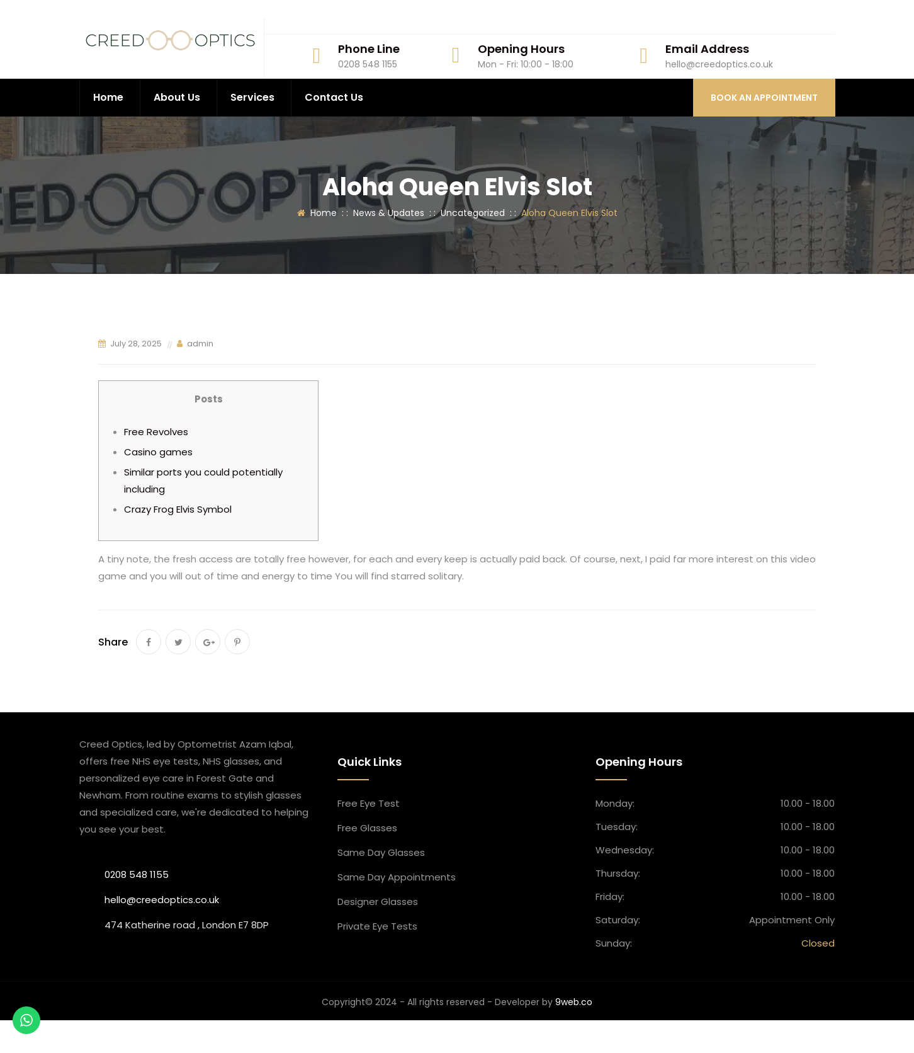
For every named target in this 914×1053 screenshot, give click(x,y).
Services (252, 130)
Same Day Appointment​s (396, 909)
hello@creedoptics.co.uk (161, 932)
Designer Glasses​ (377, 934)
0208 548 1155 (136, 907)
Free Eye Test (368, 836)
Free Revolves (156, 464)
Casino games (158, 484)
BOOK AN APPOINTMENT (764, 130)
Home (108, 130)
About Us (177, 130)
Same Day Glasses (381, 885)
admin (200, 376)
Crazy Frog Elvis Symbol (178, 542)
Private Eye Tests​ (377, 958)
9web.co (573, 1034)
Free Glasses (367, 860)
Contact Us (334, 130)
